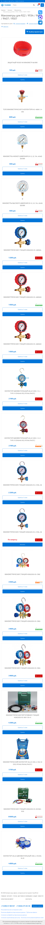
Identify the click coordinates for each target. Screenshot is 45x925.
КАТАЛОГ (9, 896)
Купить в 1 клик (22, 75)
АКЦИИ (35, 896)
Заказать (22, 544)
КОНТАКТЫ (29, 899)
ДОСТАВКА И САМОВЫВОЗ (25, 896)
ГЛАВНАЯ (3, 896)
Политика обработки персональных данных (13, 912)
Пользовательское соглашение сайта (11, 909)
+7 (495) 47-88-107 (6, 1)
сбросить (5, 26)
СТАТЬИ (15, 896)
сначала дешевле (19, 23)
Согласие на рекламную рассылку (10, 917)
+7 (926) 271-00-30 (18, 1)
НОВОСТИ (40, 896)
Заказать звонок (37, 906)
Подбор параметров (35, 32)
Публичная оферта (31, 912)
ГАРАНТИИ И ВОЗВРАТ (7, 899)
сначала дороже (32, 23)
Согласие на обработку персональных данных (14, 915)
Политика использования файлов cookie (32, 917)
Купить (22, 79)
